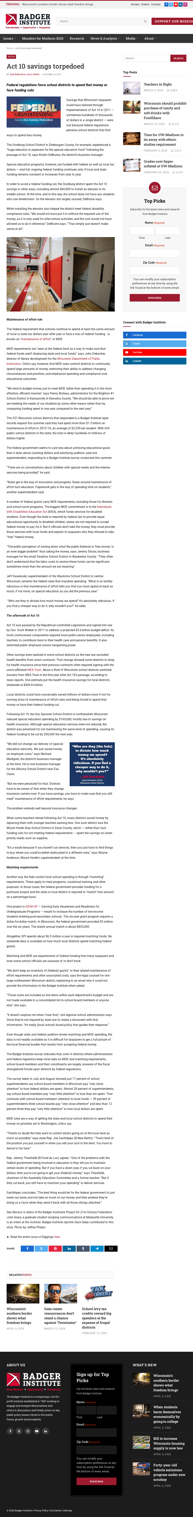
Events (145, 4)
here (57, 1237)
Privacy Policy (41, 1510)
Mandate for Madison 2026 (43, 38)
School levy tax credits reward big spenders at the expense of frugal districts (96, 1318)
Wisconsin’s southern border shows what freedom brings (57, 4)
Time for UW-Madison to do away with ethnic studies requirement (164, 139)
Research (77, 38)
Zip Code (154, 263)
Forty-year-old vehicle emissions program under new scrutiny (169, 1472)
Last (167, 238)
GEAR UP (31, 906)
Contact (156, 4)
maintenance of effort (35, 339)
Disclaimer (55, 1510)
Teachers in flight (158, 84)
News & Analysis (104, 38)
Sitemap (67, 1510)
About (149, 38)
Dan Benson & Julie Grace (24, 74)
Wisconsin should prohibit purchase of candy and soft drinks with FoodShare (165, 110)
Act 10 (11, 56)
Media (131, 38)
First (142, 238)
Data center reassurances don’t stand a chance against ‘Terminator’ (60, 1316)
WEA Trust (34, 670)
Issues (8, 38)
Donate (135, 4)
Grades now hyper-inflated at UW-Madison (163, 163)
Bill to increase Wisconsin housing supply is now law (169, 1443)
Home (10, 48)
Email (154, 245)
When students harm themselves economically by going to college (167, 1414)
